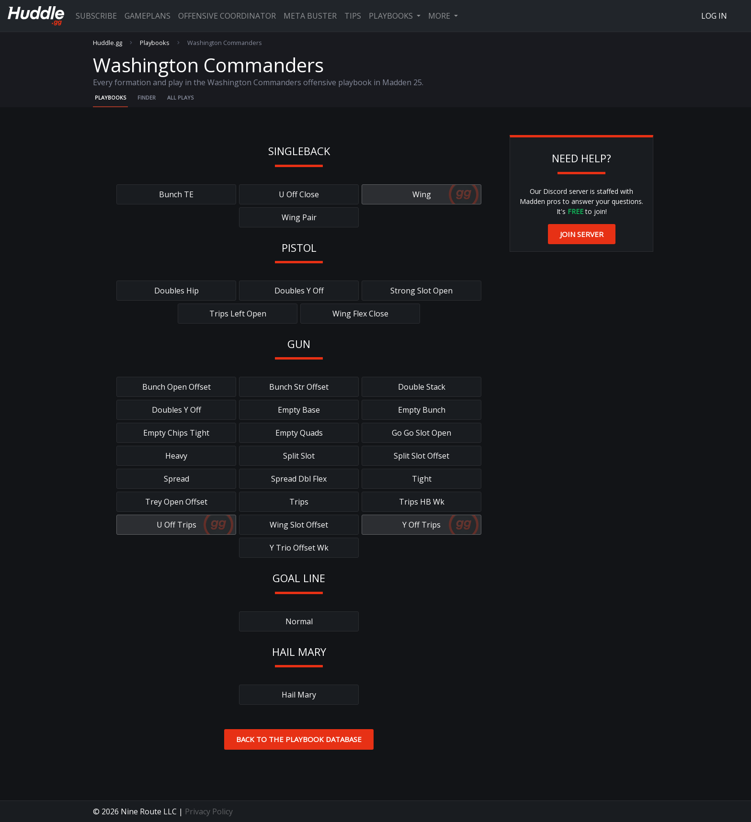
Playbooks (392, 16)
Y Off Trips (421, 524)
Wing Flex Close (360, 313)
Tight (422, 478)
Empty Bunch (421, 410)
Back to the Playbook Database (299, 739)
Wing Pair (299, 217)
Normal (299, 621)
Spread (176, 478)
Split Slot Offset (421, 455)
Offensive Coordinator (227, 16)
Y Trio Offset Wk (299, 547)
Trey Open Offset (176, 501)
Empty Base (299, 410)
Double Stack (421, 387)
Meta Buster (310, 16)
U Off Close (299, 194)
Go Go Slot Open (421, 433)
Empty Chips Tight (176, 433)
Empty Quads (299, 433)
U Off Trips (176, 524)
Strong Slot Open (421, 290)
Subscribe (96, 16)
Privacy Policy (209, 811)
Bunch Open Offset (176, 387)
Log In (714, 16)
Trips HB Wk (421, 501)
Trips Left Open (237, 313)
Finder (146, 97)
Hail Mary (299, 694)
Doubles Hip (176, 290)
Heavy (176, 455)
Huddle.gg (107, 43)
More (440, 16)
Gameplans (148, 16)
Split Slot (299, 455)
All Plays (180, 97)
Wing (421, 194)
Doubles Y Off (299, 290)
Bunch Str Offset (299, 387)
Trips (298, 501)
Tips (352, 16)
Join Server (581, 234)
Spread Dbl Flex (299, 478)
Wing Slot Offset (299, 524)
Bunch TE (176, 194)
